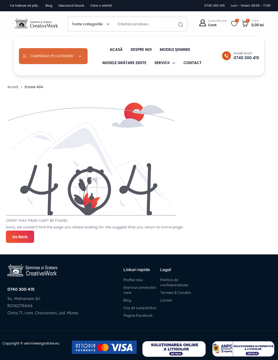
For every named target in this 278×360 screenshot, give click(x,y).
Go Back (19, 236)
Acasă (12, 86)
